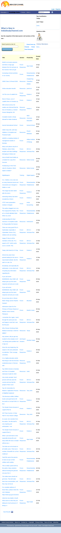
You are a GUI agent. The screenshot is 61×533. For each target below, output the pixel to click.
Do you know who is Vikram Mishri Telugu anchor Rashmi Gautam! (10, 300)
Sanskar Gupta (31, 340)
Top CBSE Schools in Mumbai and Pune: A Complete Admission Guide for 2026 (10, 371)
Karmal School (31, 125)
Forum (23, 12)
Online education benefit (9, 88)
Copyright (31, 522)
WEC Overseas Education (29, 118)
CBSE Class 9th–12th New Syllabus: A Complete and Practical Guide (9, 132)
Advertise (55, 522)
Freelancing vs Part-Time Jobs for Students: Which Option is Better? (9, 168)
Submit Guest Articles (7, 522)
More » (29, 12)
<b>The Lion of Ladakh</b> (9, 94)
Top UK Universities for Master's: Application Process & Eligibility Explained (10, 390)
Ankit (28, 371)
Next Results (6, 512)
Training (22, 175)
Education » (4, 12)
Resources (23, 81)
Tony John (29, 390)
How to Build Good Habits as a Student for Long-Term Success (10, 160)
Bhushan (29, 300)
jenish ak (29, 88)
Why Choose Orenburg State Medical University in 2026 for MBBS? (10, 330)
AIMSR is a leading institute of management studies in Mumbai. (10, 140)
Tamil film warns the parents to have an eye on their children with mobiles (10, 460)
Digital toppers (31, 175)
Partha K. (29, 94)
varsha (28, 362)
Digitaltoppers (6, 175)
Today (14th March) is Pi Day (10, 250)
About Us (17, 522)
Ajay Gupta (30, 66)
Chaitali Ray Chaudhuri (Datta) (30, 81)
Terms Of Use (48, 522)
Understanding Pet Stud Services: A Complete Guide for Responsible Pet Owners (10, 221)
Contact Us (24, 522)
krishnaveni (30, 221)
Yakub (28, 280)
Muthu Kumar (30, 159)
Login (53, 9)
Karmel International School (9, 125)
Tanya (28, 330)
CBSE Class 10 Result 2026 (10, 81)
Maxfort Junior (31, 310)
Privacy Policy (39, 522)
